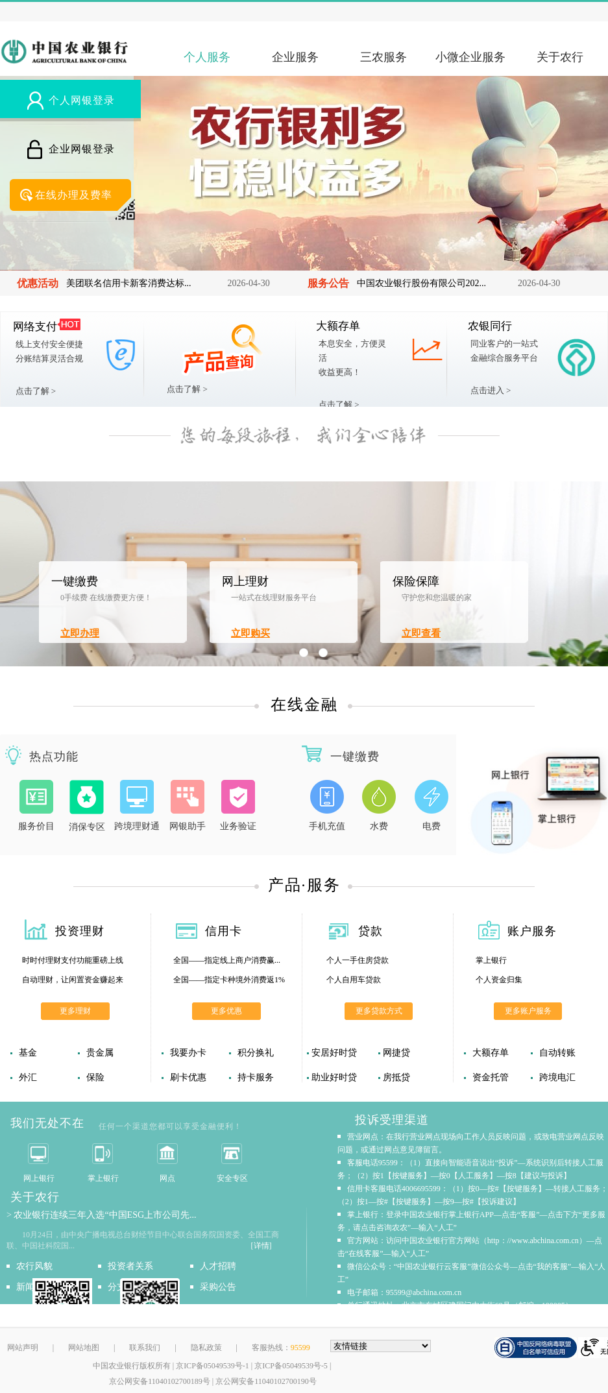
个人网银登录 (82, 100)
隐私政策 (206, 1347)
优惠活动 (37, 283)
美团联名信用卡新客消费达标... (128, 283)
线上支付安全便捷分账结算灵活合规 (49, 351)
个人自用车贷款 (353, 979)
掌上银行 (491, 960)
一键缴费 (74, 581)
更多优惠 (226, 1010)
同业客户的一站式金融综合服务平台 (504, 351)
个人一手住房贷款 (357, 960)
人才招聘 (218, 1266)
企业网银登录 (82, 148)
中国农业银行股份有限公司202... (422, 283)
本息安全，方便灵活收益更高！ (352, 358)
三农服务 (383, 57)
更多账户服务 (528, 1010)
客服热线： (281, 1347)
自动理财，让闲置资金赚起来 (72, 979)
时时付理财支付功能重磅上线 (72, 960)
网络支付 (35, 327)
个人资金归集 (499, 979)
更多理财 (75, 1010)
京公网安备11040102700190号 (266, 1381)
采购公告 (218, 1287)
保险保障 (416, 581)
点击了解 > (36, 391)
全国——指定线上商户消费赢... (226, 960)
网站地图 (83, 1347)
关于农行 (560, 57)
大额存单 (338, 326)
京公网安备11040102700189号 (159, 1381)
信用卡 (223, 931)
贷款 (370, 931)
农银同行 (490, 326)
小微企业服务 (470, 57)
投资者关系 (130, 1266)
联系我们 (144, 1347)
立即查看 (421, 633)
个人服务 (207, 57)
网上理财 (245, 581)
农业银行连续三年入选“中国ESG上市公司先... (105, 1215)
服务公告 (328, 283)
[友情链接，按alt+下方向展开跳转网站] (381, 1346)
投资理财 (79, 931)
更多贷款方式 (379, 1010)
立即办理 (79, 633)
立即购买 (250, 633)
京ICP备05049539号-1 (212, 1365)
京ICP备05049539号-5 (291, 1365)
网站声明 (22, 1347)
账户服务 (532, 931)
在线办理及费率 (73, 194)
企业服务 (295, 57)
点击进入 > (490, 390)
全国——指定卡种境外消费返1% (229, 979)
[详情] (261, 1245)
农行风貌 (34, 1266)
